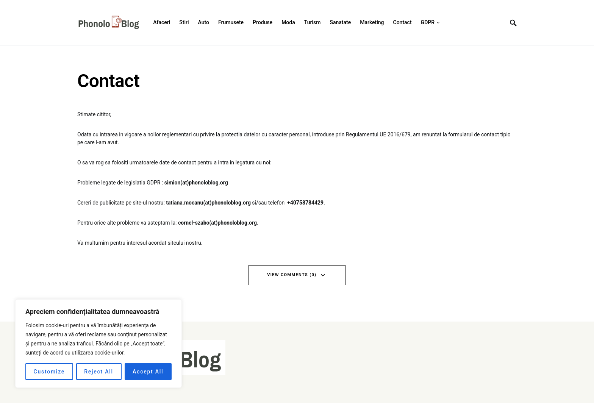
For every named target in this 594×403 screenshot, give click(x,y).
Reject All (98, 372)
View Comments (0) (291, 274)
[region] (98, 343)
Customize (49, 372)
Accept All (148, 372)
